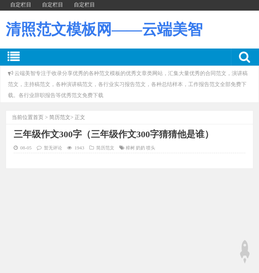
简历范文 (59, 117)
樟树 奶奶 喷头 (140, 148)
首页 (38, 117)
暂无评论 (53, 148)
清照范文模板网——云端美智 (104, 29)
